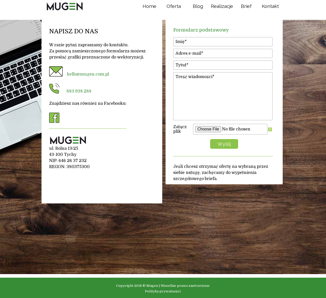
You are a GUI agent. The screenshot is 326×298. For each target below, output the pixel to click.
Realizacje (222, 6)
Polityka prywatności (163, 291)
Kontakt (270, 6)
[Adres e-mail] (223, 53)
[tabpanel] (102, 98)
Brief (246, 6)
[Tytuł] (223, 65)
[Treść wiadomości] (223, 96)
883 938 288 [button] (78, 91)
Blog (198, 6)
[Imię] (223, 41)
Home (149, 6)
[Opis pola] (270, 129)
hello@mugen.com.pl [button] (88, 74)
